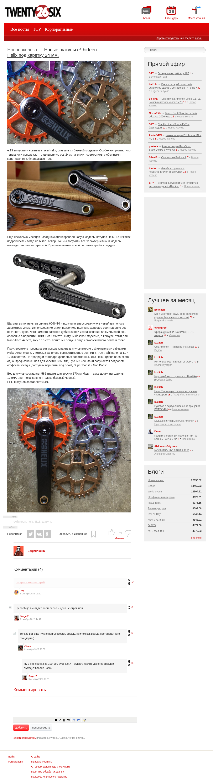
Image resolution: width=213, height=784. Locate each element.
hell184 (153, 84)
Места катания (156, 519)
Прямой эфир (166, 64)
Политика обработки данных (47, 771)
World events (155, 491)
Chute (27, 646)
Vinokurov (160, 327)
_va (22, 590)
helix (31, 521)
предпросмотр (41, 727)
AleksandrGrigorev (165, 446)
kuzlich (158, 342)
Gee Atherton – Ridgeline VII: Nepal (174, 346)
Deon (157, 431)
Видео (158, 350)
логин (198, 38)
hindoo (153, 168)
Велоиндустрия (158, 76)
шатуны (47, 521)
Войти (11, 756)
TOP (37, 29)
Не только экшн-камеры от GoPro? (174, 361)
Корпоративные (59, 29)
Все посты (19, 29)
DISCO (152, 525)
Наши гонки (188, 439)
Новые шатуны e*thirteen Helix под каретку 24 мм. (52, 52)
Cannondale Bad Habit (173, 157)
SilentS (153, 157)
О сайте (35, 756)
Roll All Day (154, 514)
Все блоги (196, 537)
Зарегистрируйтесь (167, 38)
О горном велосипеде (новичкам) (50, 766)
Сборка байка (164, 379)
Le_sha (153, 98)
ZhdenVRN (155, 135)
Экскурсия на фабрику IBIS (173, 73)
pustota (153, 146)
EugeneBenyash (160, 91)
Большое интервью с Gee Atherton (174, 420)
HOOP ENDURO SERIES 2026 (171, 450)
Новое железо (22, 49)
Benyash (159, 309)
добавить (21, 727)
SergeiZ (24, 616)
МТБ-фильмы (156, 531)
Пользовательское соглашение (49, 776)
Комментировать (30, 689)
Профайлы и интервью (186, 394)
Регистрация (15, 761)
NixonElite (155, 113)
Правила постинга (41, 761)
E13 (37, 521)
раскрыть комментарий (30, 582)
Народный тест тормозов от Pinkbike (175, 376)
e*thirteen (20, 521)
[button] (56, 720)
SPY (151, 73)
